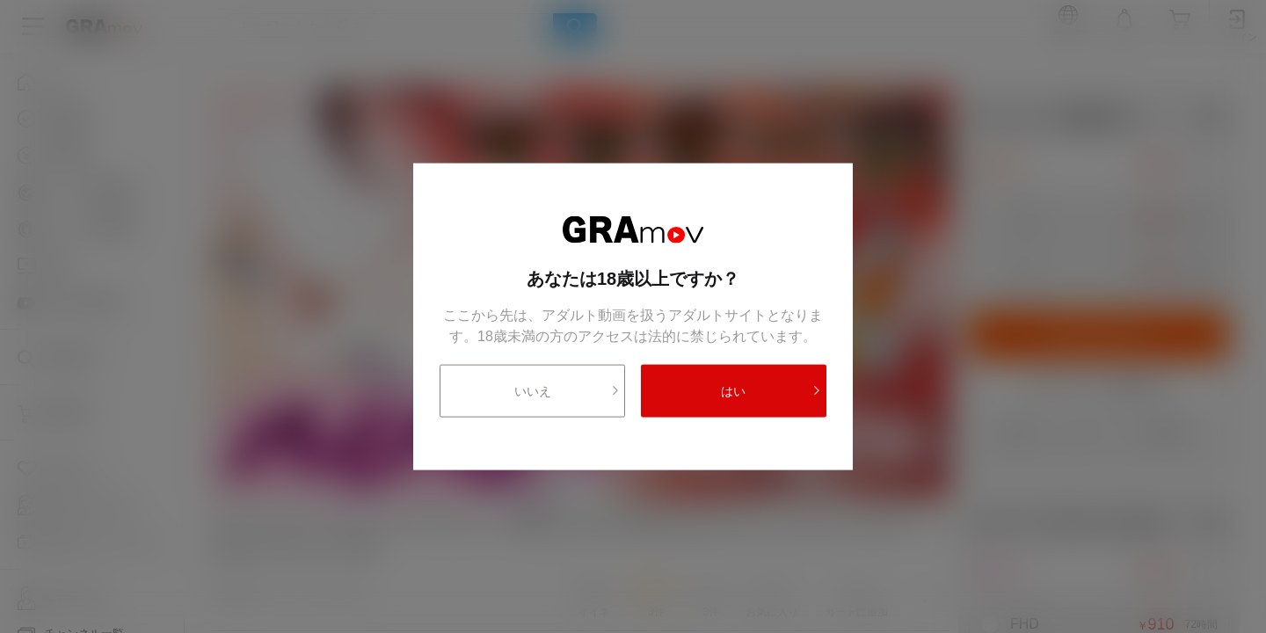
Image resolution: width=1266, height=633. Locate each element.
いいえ (567, 390)
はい (771, 390)
